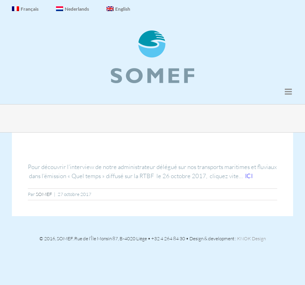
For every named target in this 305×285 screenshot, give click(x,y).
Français (25, 9)
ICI (249, 176)
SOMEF (44, 194)
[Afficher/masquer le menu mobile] (289, 91)
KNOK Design (251, 238)
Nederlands (72, 9)
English (118, 9)
